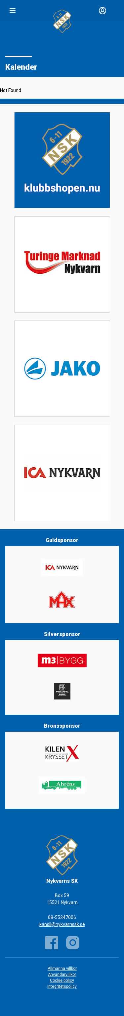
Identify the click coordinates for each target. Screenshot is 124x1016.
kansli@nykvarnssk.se (62, 924)
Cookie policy (62, 980)
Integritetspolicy (62, 986)
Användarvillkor (62, 974)
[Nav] (12, 10)
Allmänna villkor (62, 968)
